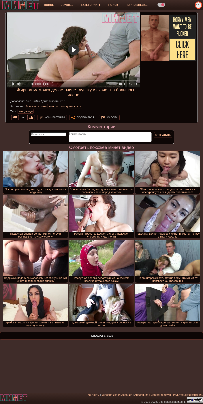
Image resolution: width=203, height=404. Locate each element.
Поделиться (85, 117)
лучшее (67, 4)
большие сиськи (36, 106)
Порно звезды (137, 4)
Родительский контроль (188, 394)
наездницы (26, 111)
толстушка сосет (70, 106)
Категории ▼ (91, 4)
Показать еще (101, 335)
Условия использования (117, 394)
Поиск (113, 4)
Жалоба (112, 117)
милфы (53, 106)
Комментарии (55, 117)
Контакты (93, 394)
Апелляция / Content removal (152, 394)
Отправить (163, 135)
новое (49, 4)
